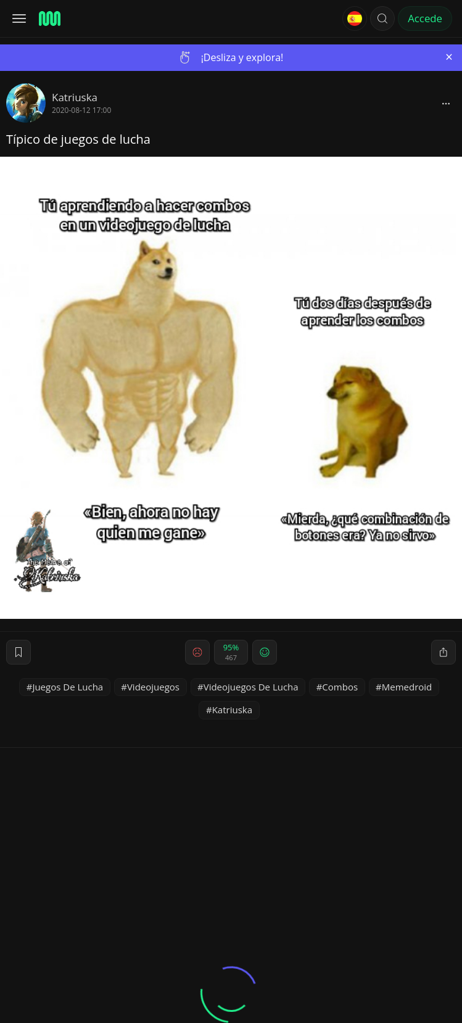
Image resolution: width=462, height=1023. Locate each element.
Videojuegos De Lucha (251, 687)
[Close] (449, 57)
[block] (446, 103)
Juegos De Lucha (67, 687)
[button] (382, 18)
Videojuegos (153, 687)
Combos (340, 687)
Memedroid (407, 687)
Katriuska (74, 97)
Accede (425, 18)
